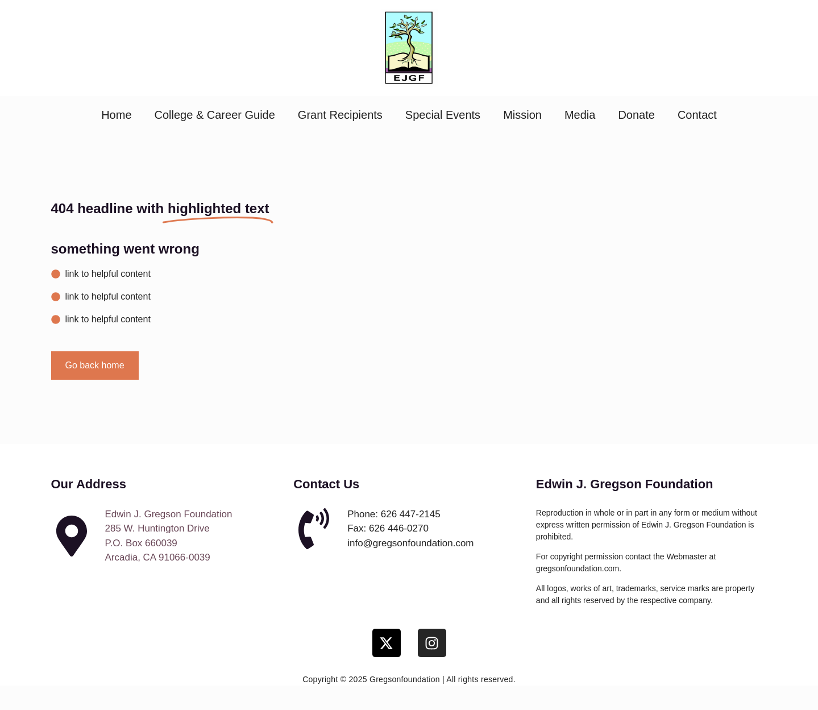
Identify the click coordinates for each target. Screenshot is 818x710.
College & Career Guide (215, 115)
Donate (636, 115)
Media (579, 115)
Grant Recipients (340, 115)
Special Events (442, 115)
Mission (522, 115)
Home (116, 115)
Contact (697, 115)
